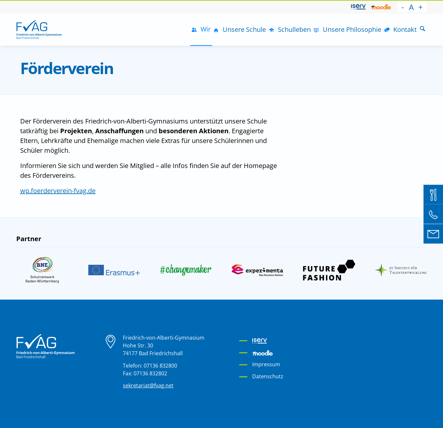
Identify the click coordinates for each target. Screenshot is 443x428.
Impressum (266, 364)
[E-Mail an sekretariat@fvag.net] (433, 233)
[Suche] (422, 29)
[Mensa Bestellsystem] (433, 194)
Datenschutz (267, 376)
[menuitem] (358, 7)
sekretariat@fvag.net (148, 385)
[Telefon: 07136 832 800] (433, 214)
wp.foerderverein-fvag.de (58, 190)
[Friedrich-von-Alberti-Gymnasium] (39, 29)
